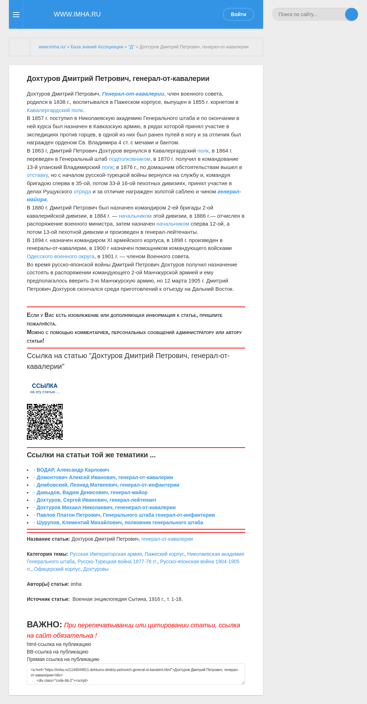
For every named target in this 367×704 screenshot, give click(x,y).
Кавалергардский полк (55, 110)
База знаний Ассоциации (97, 46)
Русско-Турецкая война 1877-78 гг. (117, 561)
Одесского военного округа (61, 256)
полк (203, 151)
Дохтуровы (96, 569)
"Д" (131, 46)
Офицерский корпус (57, 569)
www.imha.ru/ (52, 46)
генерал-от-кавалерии (167, 539)
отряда (82, 191)
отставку (37, 175)
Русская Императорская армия (106, 554)
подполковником (130, 159)
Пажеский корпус (165, 554)
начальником (135, 216)
